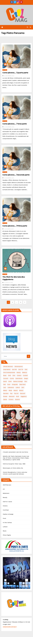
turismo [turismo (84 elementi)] (11, 399)
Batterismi (6, 493)
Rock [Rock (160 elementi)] (17, 396)
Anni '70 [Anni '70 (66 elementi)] (20, 369)
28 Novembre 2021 (9, 75)
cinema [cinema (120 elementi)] (19, 375)
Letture (5, 69)
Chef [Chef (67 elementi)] (9, 375)
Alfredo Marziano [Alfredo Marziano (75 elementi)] (8, 366)
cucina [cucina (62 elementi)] (12, 378)
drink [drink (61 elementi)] (10, 381)
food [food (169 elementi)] (8, 384)
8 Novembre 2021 (9, 228)
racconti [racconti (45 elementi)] (22, 393)
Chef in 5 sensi (7, 501)
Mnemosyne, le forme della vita (13, 468)
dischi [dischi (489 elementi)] (5, 381)
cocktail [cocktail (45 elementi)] (25, 375)
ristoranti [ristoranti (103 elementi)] (11, 396)
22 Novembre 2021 (9, 126)
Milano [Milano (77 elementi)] (5, 390)
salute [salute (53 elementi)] (5, 399)
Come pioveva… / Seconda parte (15, 175)
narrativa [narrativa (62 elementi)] (5, 393)
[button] (27, 27)
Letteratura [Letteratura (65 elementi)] (11, 387)
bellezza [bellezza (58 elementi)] (24, 372)
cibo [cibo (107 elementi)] (14, 375)
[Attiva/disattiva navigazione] (30, 27)
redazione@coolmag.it (10, 626)
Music (4, 531)
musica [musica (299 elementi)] (21, 390)
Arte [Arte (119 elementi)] (26, 369)
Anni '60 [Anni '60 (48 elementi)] (14, 369)
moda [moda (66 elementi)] (10, 390)
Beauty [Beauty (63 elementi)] (18, 372)
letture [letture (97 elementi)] (18, 387)
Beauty (6, 430)
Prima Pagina (7, 535)
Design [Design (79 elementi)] (26, 378)
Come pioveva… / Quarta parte (15, 73)
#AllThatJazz (7, 485)
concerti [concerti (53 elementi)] (5, 378)
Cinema (5, 506)
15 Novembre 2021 (9, 177)
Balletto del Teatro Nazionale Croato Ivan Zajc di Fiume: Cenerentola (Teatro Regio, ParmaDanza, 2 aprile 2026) (16, 457)
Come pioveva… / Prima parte (14, 226)
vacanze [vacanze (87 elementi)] (17, 399)
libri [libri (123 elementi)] (23, 387)
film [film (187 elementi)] (26, 381)
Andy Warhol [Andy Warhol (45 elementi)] (6, 369)
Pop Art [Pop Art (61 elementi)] (16, 393)
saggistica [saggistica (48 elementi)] (23, 396)
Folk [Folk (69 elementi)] (4, 384)
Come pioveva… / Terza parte (14, 124)
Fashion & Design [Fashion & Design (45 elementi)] (18, 381)
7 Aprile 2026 (10, 437)
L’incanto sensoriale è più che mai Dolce (16, 433)
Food (4, 518)
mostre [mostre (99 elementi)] (15, 390)
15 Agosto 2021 (8, 282)
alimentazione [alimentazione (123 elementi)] (18, 366)
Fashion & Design (8, 514)
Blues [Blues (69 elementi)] (4, 375)
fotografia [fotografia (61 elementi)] (15, 384)
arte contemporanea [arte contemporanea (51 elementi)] (9, 372)
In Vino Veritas (7, 522)
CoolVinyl (6, 510)
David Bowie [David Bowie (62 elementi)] (19, 378)
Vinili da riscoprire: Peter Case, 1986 (14, 464)
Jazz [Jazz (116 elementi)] (4, 387)
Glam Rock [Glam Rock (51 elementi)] (22, 384)
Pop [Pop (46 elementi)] (11, 393)
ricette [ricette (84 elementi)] (5, 396)
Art (4, 489)
